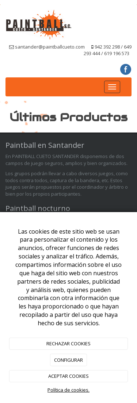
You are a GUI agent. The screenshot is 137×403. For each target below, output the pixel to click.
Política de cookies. (68, 390)
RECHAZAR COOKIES (68, 343)
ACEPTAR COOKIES (68, 376)
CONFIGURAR (68, 360)
